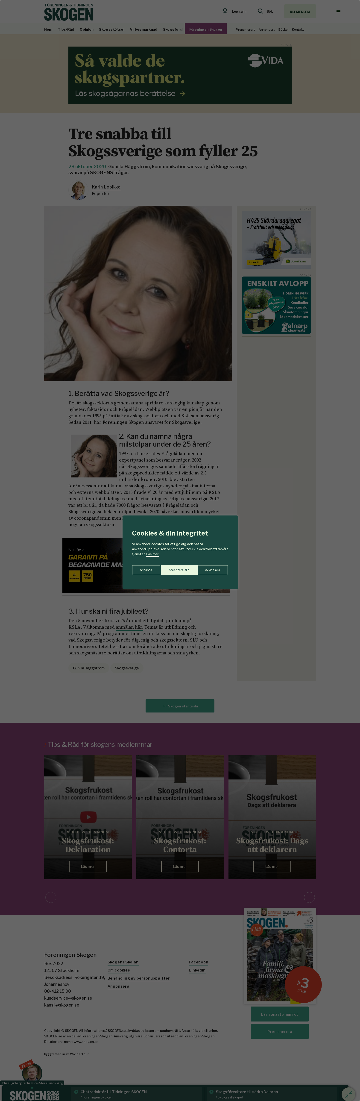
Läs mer (152, 554)
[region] (180, 550)
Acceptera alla (210, 569)
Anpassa (145, 569)
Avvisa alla (175, 569)
